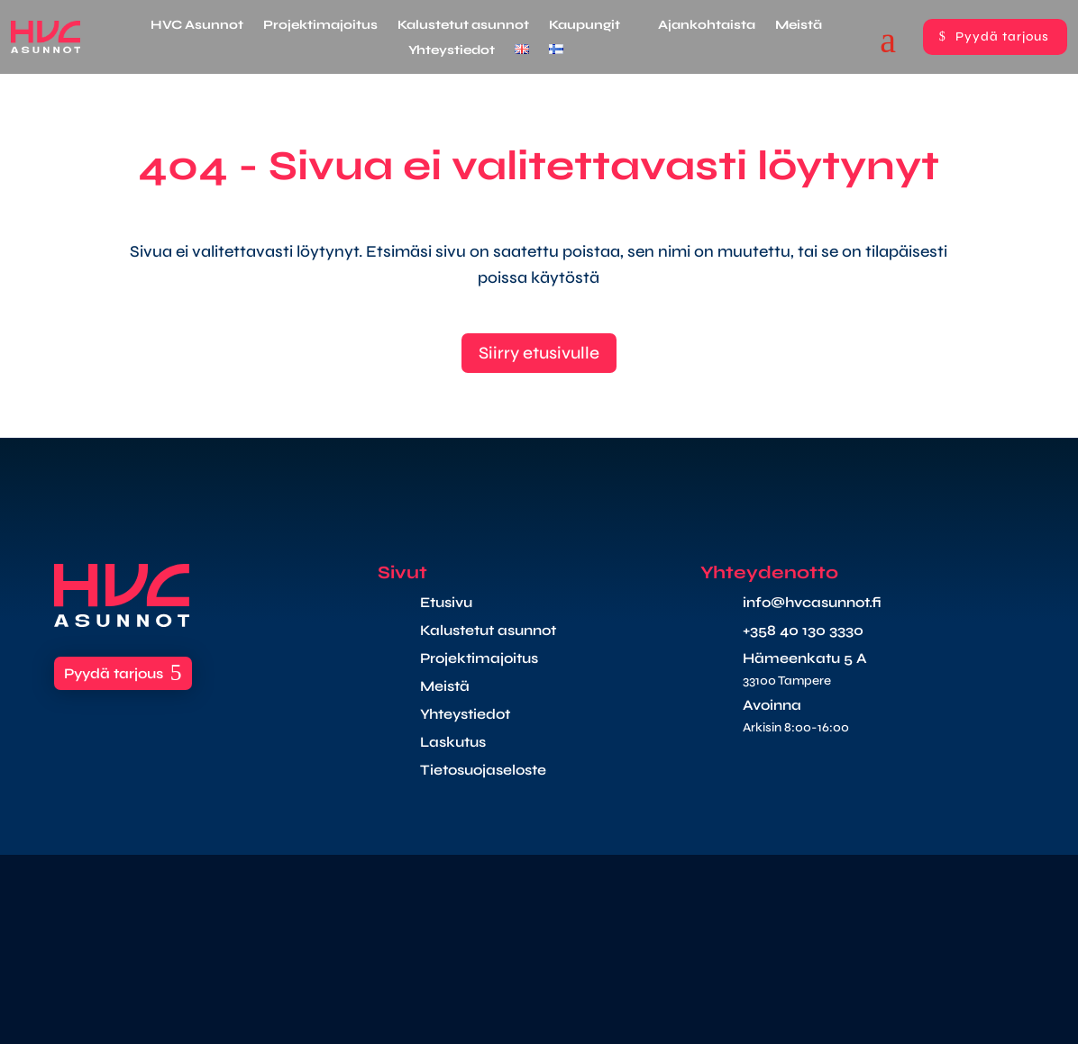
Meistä (798, 25)
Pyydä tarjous (1002, 36)
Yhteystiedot (451, 51)
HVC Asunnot (197, 25)
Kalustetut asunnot (463, 25)
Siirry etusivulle (539, 352)
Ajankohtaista (706, 25)
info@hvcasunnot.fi (812, 602)
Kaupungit (584, 25)
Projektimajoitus (320, 25)
